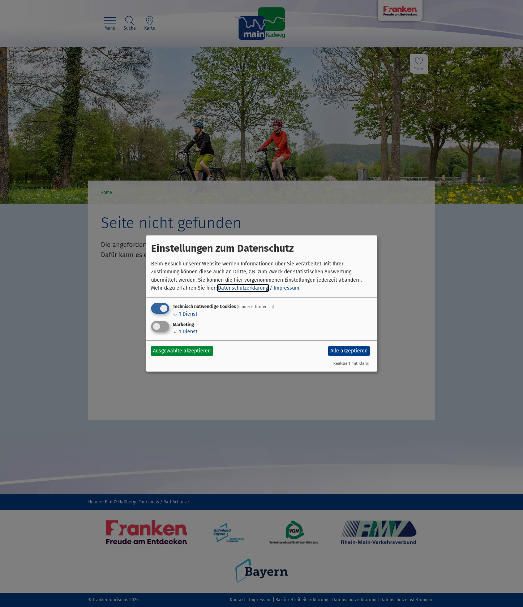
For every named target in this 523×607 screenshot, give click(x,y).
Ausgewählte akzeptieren (182, 351)
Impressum (286, 288)
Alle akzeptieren (349, 351)
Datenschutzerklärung (243, 288)
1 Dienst (185, 314)
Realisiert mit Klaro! (351, 363)
